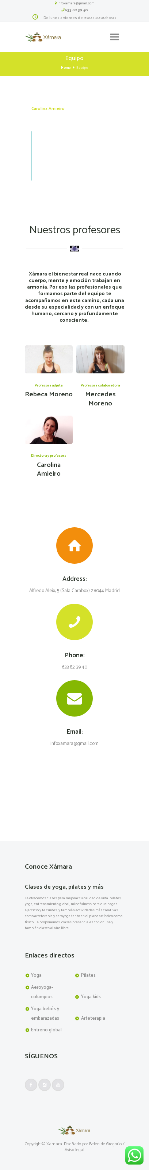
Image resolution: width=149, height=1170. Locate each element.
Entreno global (46, 1030)
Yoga (36, 975)
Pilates (88, 975)
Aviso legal (74, 1149)
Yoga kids (91, 997)
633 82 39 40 (76, 10)
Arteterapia (93, 1018)
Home (66, 68)
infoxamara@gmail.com (76, 3)
